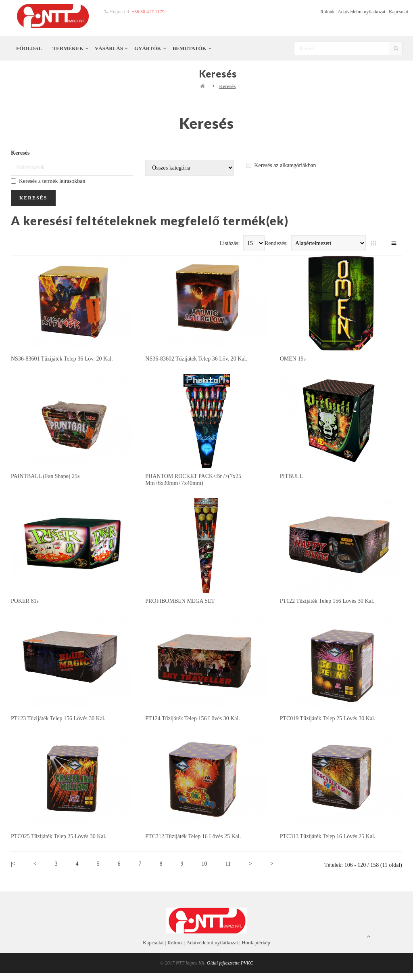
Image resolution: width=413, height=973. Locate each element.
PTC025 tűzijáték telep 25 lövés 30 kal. (58, 836)
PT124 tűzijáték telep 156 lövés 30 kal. (192, 718)
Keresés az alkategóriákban (281, 165)
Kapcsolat (398, 12)
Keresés (227, 86)
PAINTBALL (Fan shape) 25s (45, 476)
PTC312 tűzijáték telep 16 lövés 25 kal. (193, 836)
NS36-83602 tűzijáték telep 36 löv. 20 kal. (196, 359)
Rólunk (327, 12)
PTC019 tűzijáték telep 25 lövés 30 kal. (327, 718)
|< (13, 864)
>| (272, 864)
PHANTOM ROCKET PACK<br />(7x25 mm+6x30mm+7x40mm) (193, 479)
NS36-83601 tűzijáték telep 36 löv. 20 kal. (62, 359)
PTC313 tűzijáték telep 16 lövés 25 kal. (327, 836)
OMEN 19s (293, 359)
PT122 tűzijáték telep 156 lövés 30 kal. (327, 601)
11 (228, 864)
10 (204, 864)
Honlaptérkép (256, 942)
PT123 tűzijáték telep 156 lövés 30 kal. (58, 718)
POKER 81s (25, 601)
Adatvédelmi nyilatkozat (361, 12)
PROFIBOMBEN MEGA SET (180, 601)
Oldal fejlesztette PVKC (230, 963)
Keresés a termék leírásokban (48, 181)
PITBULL (291, 476)
